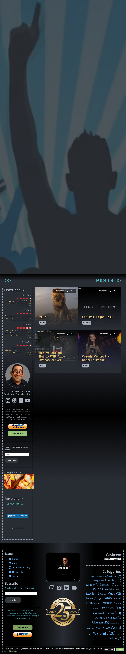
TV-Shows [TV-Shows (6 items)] (113, 617)
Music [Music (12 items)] (114, 594)
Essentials (109, 649)
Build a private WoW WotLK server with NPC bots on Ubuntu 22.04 (19, 303)
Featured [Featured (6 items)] (114, 576)
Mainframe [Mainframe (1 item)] (116, 589)
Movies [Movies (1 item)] (104, 594)
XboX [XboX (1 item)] (118, 634)
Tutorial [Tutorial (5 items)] (100, 617)
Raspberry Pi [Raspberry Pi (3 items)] (98, 603)
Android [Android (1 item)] (98, 577)
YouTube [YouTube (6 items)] (114, 638)
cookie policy (11, 651)
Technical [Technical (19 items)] (110, 608)
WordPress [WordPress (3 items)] (104, 628)
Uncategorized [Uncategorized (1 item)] (115, 623)
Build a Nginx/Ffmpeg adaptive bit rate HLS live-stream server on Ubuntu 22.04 (18, 351)
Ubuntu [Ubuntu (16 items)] (100, 622)
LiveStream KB (15, 503)
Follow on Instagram (19, 516)
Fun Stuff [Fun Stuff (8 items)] (113, 580)
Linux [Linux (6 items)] (107, 589)
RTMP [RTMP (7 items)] (110, 603)
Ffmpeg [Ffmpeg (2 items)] (96, 580)
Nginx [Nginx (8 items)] (103, 598)
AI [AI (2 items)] (92, 577)
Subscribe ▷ (13, 600)
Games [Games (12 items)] (107, 585)
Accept (120, 649)
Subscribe (12, 460)
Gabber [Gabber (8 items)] (92, 585)
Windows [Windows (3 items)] (92, 628)
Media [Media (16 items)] (93, 593)
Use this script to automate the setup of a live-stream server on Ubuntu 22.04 (18, 318)
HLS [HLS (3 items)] (99, 589)
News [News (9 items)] (91, 598)
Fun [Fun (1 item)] (103, 581)
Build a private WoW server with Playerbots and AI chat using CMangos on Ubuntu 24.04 (18, 334)
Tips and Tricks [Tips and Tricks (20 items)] (106, 613)
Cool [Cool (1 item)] (104, 577)
